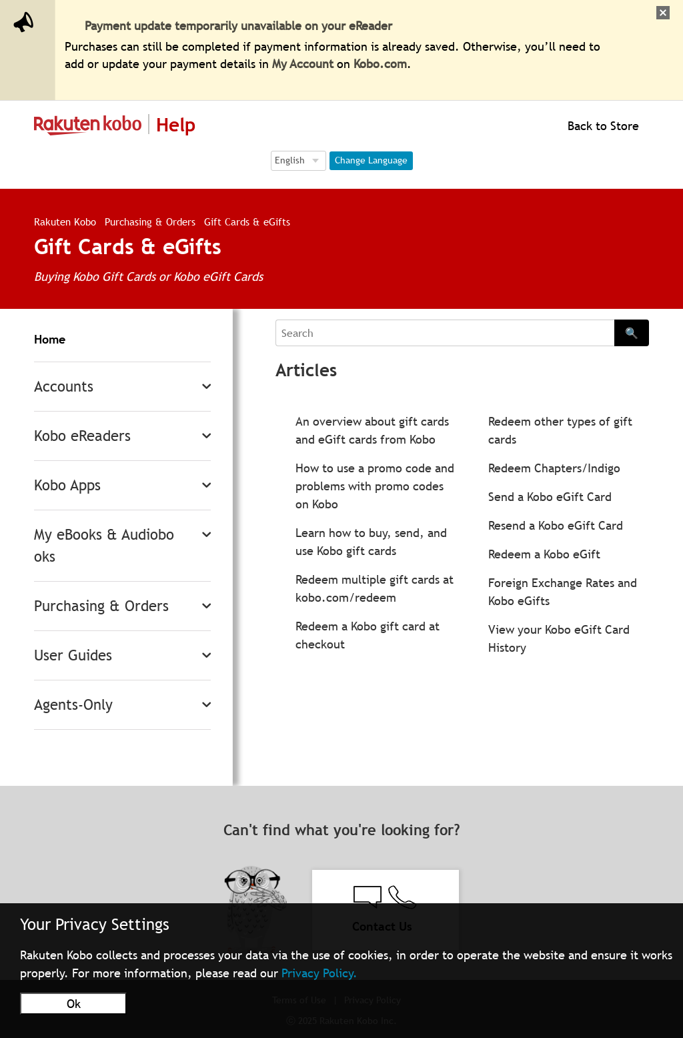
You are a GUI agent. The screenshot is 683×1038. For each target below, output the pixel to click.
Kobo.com (380, 63)
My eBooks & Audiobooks (104, 546)
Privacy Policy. (319, 973)
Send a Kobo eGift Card (550, 496)
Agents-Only (73, 705)
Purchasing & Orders (150, 221)
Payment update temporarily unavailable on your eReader (238, 25)
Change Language (371, 160)
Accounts (63, 387)
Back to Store (601, 125)
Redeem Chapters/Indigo (554, 468)
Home (49, 339)
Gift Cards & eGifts (247, 221)
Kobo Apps (67, 485)
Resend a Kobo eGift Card (555, 525)
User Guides (73, 655)
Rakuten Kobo (65, 221)
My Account (302, 63)
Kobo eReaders (82, 436)
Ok (74, 1003)
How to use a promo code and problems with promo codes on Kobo (374, 486)
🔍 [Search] (631, 333)
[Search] (444, 333)
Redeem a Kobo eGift (544, 554)
